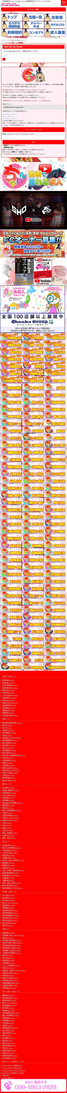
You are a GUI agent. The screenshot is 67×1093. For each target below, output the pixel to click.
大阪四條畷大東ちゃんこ (10, 983)
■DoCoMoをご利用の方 (9, 114)
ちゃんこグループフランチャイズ (14, 1070)
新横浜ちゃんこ (7, 808)
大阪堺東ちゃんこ (8, 963)
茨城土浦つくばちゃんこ (10, 770)
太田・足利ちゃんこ (9, 795)
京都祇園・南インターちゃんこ (13, 935)
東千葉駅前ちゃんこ (9, 733)
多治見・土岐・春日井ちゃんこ (13, 860)
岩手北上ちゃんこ (8, 700)
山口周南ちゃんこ (8, 1023)
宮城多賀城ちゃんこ (9, 705)
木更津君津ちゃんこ (9, 760)
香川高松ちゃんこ (8, 1008)
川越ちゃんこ (7, 735)
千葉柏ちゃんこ (7, 813)
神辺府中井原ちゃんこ (10, 1055)
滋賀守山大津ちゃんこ (10, 978)
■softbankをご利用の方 (9, 119)
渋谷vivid (5, 1075)
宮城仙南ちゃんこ (8, 680)
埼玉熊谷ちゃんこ (8, 745)
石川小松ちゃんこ (8, 895)
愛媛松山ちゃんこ (8, 995)
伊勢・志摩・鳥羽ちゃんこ (11, 883)
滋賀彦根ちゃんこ (8, 933)
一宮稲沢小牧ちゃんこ (10, 853)
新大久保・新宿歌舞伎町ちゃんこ (14, 755)
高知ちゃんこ (7, 1035)
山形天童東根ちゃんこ (10, 685)
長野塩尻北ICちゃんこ (10, 918)
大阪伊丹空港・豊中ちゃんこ (12, 943)
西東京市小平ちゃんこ (10, 820)
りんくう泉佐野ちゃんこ (10, 965)
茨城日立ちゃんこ (8, 835)
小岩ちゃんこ (7, 823)
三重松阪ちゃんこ (8, 878)
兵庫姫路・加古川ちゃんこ (11, 950)
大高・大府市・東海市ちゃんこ (13, 870)
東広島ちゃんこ (7, 1040)
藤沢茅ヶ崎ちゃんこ (9, 780)
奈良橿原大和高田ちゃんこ (11, 940)
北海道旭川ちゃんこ (9, 698)
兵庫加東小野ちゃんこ (10, 980)
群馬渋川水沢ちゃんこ (10, 768)
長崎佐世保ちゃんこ (9, 1000)
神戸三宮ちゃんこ (8, 958)
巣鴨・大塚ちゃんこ (9, 838)
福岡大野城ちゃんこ (9, 1033)
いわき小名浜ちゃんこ (10, 695)
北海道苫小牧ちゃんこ (10, 715)
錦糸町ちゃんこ (7, 763)
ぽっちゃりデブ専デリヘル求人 (13, 1073)
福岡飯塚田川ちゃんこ (10, 1028)
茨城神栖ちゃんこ (8, 800)
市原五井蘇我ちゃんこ (10, 815)
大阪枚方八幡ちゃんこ (10, 973)
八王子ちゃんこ (7, 830)
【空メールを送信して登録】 (33, 129)
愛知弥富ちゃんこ (8, 855)
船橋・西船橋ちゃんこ (10, 833)
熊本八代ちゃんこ (8, 1043)
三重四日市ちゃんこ (9, 858)
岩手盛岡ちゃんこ (8, 708)
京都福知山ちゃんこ (9, 988)
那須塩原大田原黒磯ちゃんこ (12, 803)
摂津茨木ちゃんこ (8, 975)
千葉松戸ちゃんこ (8, 775)
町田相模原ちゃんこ (9, 750)
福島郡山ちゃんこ (8, 710)
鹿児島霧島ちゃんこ (9, 1005)
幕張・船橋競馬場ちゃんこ (11, 810)
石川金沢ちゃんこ (8, 900)
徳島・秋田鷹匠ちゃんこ (10, 1015)
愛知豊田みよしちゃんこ (10, 875)
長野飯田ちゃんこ (8, 908)
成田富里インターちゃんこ (11, 738)
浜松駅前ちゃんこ (8, 868)
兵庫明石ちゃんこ (8, 960)
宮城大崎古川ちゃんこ (10, 688)
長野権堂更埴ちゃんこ (10, 913)
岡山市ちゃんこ (7, 1048)
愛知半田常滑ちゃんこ (10, 885)
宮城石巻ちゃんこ (8, 683)
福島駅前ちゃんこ (8, 713)
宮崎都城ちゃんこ (8, 1018)
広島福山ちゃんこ (8, 1010)
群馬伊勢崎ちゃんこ (9, 778)
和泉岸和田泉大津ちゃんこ (11, 945)
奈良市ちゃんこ (7, 955)
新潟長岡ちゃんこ (8, 905)
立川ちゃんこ (7, 728)
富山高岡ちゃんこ (8, 898)
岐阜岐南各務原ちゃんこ (10, 873)
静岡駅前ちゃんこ (8, 863)
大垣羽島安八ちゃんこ (10, 850)
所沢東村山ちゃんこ (9, 793)
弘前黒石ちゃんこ (8, 693)
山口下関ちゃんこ (8, 1030)
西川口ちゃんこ (7, 725)
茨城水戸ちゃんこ (8, 730)
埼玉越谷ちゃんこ (8, 788)
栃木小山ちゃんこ (8, 748)
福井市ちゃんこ (7, 925)
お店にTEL (33, 9)
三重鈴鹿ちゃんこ (8, 880)
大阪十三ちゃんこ (8, 968)
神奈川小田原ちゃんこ (10, 773)
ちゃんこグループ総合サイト (12, 1065)
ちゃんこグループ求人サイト (12, 1068)
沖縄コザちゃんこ (8, 1053)
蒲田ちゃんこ (7, 828)
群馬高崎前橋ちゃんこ (10, 740)
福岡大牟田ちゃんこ (9, 1050)
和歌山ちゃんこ (7, 938)
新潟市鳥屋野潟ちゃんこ (10, 915)
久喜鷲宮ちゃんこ (8, 798)
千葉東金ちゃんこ (8, 765)
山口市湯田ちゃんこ (9, 1058)
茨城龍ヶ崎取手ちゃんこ (10, 790)
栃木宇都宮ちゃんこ (9, 743)
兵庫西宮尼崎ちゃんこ (10, 985)
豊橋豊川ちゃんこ (8, 865)
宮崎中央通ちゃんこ (9, 1045)
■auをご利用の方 (7, 116)
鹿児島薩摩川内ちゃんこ (10, 1013)
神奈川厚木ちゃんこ (9, 753)
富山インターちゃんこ (10, 903)
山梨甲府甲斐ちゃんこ (10, 910)
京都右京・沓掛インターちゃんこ (14, 970)
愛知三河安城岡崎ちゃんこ (11, 848)
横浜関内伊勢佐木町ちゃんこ (12, 723)
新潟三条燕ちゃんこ (9, 923)
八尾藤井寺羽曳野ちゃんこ (11, 953)
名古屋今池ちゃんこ (9, 845)
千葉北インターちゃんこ (10, 818)
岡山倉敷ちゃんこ (8, 1038)
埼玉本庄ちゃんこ (8, 758)
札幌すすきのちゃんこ (10, 703)
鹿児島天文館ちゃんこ (10, 998)
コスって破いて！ (8, 1078)
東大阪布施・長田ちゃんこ (11, 948)
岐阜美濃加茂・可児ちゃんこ (12, 888)
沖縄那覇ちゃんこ (8, 1020)
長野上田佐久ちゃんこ (10, 920)
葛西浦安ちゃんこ (8, 805)
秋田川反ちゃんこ (8, 690)
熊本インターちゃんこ (10, 1003)
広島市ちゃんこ (7, 1025)
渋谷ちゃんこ (7, 825)
